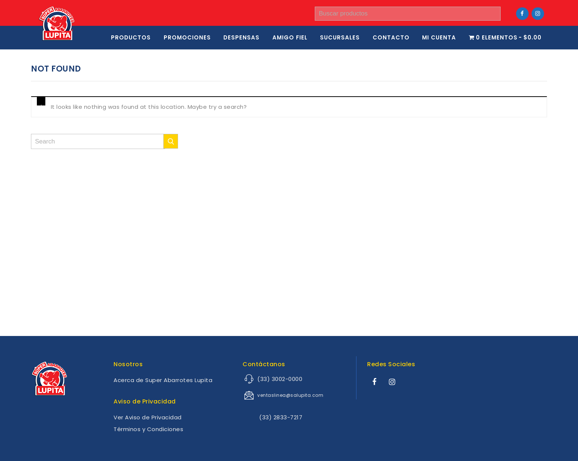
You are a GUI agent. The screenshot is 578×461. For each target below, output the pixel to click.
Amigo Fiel (289, 37)
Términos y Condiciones (148, 429)
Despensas (241, 37)
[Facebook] (522, 13)
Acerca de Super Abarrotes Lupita (163, 380)
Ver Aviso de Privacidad (148, 417)
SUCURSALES (340, 37)
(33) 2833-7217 (273, 417)
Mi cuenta (439, 37)
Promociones (187, 37)
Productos (131, 37)
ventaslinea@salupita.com (290, 395)
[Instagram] (538, 13)
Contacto (391, 37)
